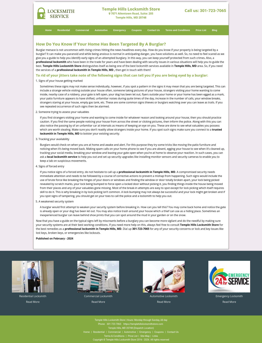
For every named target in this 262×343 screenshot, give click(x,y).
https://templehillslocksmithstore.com (143, 324)
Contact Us (153, 30)
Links (155, 336)
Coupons (137, 30)
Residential (63, 30)
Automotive (101, 30)
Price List (201, 30)
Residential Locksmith (32, 296)
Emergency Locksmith (229, 296)
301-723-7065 (213, 10)
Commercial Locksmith (98, 296)
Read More (32, 302)
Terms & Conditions (114, 336)
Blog (214, 30)
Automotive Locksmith (164, 296)
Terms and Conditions (177, 30)
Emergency (119, 30)
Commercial (82, 30)
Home (48, 30)
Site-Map (145, 336)
